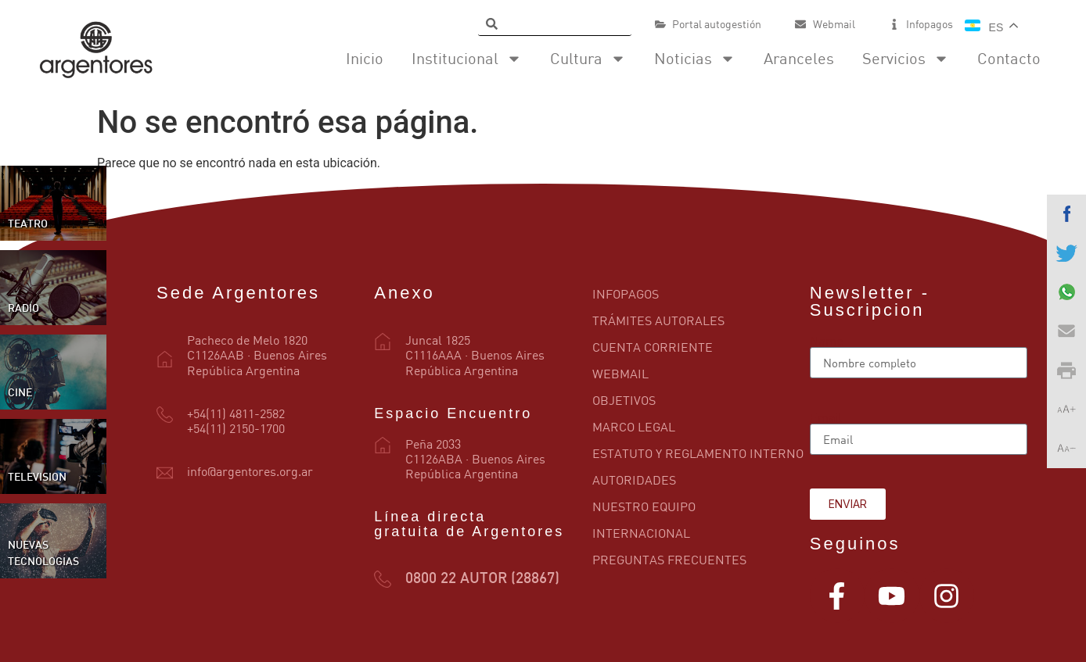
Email (826, 417)
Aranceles (799, 58)
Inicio (364, 58)
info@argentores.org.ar (250, 471)
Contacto (1009, 58)
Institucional (467, 58)
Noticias (694, 58)
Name (826, 341)
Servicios (905, 58)
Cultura (588, 58)
